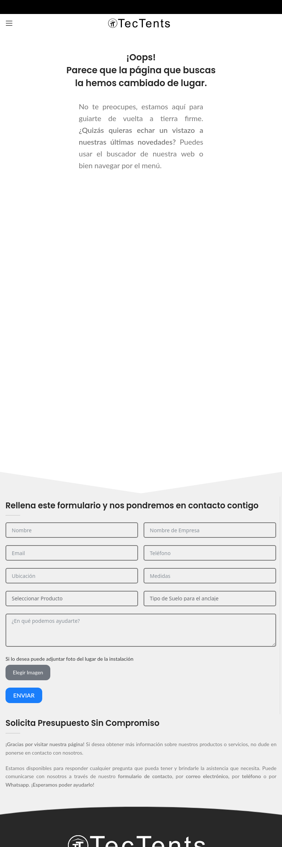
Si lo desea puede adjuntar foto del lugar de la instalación (69, 659)
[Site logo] (141, 23)
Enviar (24, 695)
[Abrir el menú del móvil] (9, 23)
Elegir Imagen (28, 672)
